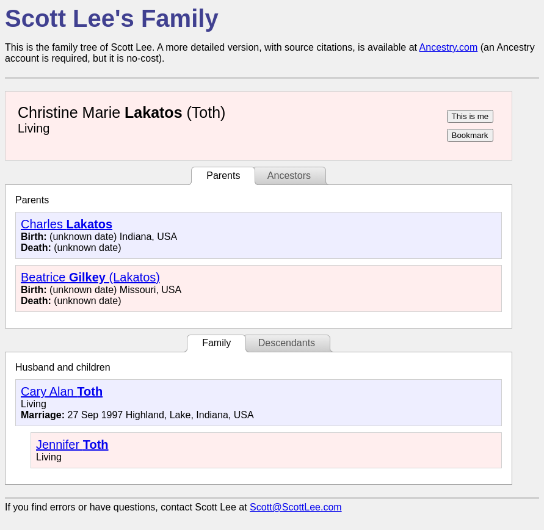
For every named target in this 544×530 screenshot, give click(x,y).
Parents (223, 175)
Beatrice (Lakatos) (90, 277)
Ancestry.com (448, 47)
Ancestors (289, 175)
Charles (66, 224)
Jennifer (72, 444)
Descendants (286, 343)
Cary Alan (62, 391)
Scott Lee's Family (112, 18)
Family (216, 343)
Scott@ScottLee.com (296, 507)
